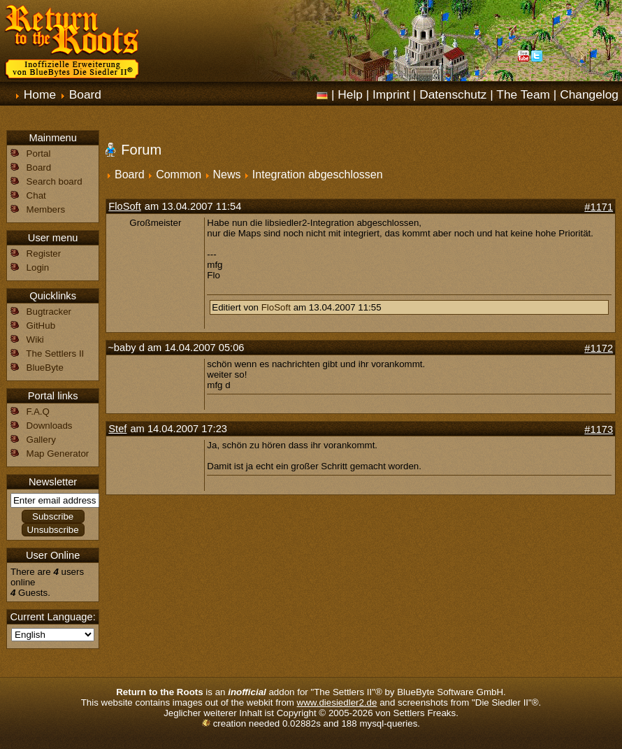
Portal (39, 153)
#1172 (598, 348)
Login (38, 267)
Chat (36, 195)
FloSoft (124, 206)
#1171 (598, 207)
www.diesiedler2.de (337, 702)
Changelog (589, 94)
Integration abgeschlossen (317, 174)
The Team (523, 94)
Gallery (41, 439)
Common (178, 174)
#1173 (598, 429)
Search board (54, 181)
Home (40, 94)
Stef (117, 428)
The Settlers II (55, 353)
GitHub (41, 325)
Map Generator (58, 453)
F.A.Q (38, 411)
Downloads (50, 425)
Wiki (35, 339)
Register (44, 253)
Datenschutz (452, 94)
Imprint (391, 94)
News (226, 174)
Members (46, 209)
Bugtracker (49, 311)
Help (350, 94)
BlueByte (45, 367)
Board (85, 94)
